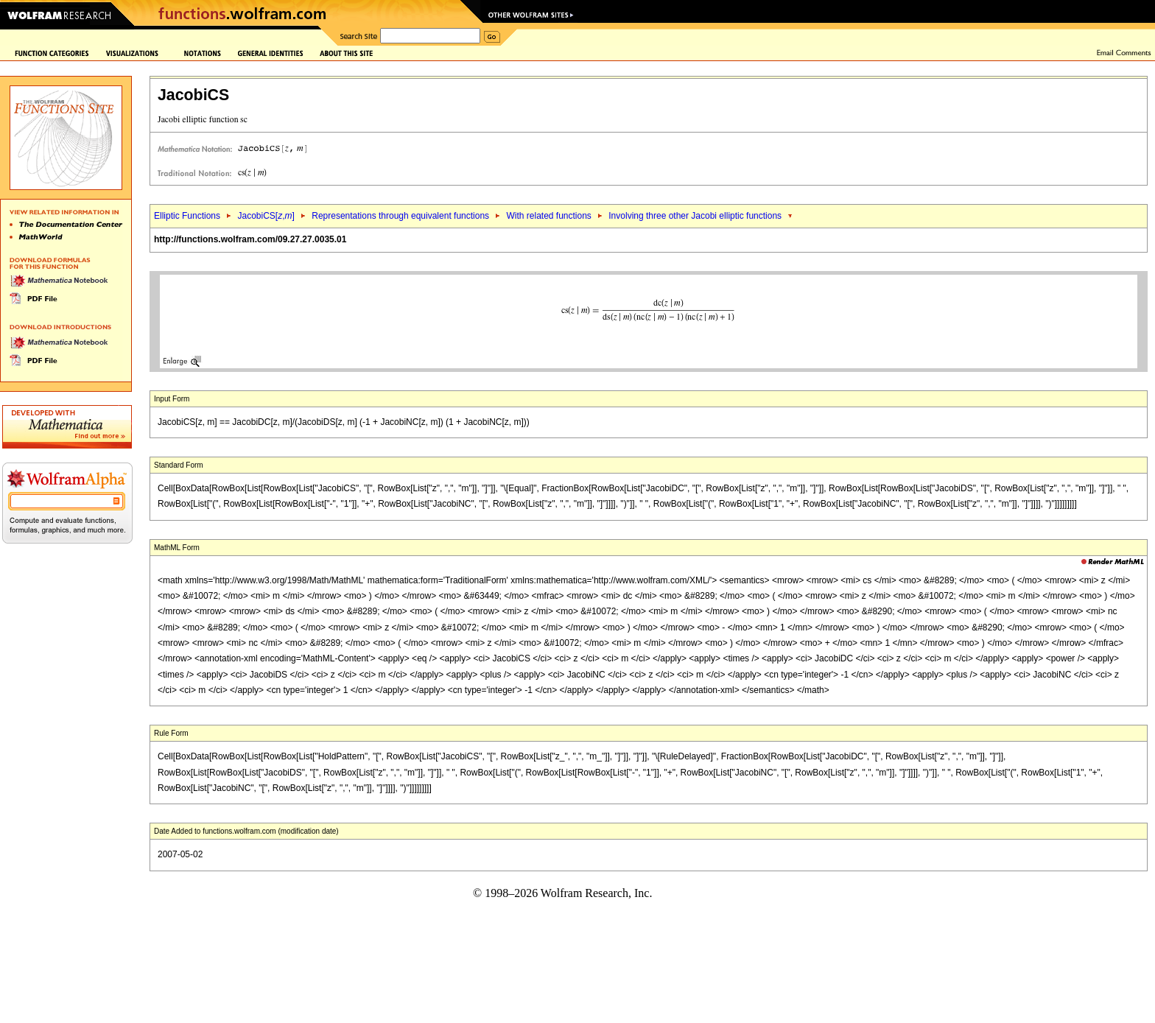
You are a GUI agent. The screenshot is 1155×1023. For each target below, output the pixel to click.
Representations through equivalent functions (400, 216)
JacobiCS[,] (265, 216)
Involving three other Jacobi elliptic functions (695, 216)
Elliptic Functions (187, 216)
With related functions (548, 216)
